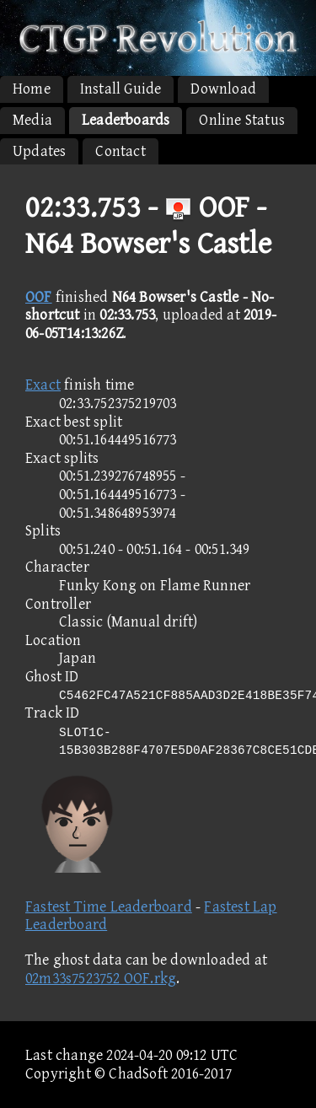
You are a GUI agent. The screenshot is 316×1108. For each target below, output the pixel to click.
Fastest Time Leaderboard (108, 907)
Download (223, 89)
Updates (39, 151)
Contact (120, 151)
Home (32, 89)
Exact (43, 385)
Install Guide (121, 89)
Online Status (242, 120)
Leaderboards (125, 120)
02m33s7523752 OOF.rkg (100, 978)
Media (32, 120)
